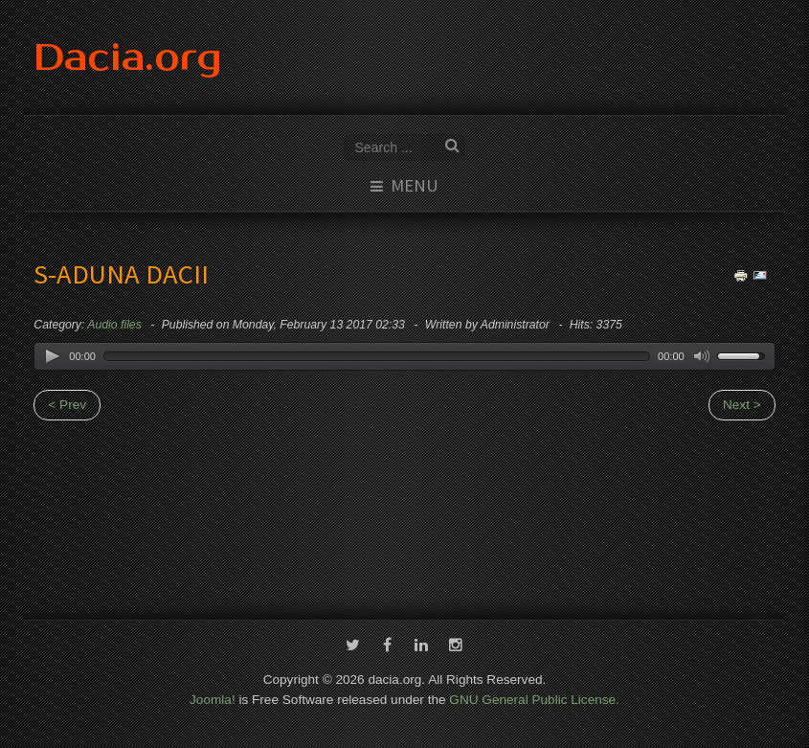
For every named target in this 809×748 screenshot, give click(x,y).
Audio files (114, 324)
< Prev (67, 404)
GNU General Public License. (534, 698)
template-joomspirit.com (805, 692)
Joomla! (213, 698)
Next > (742, 404)
